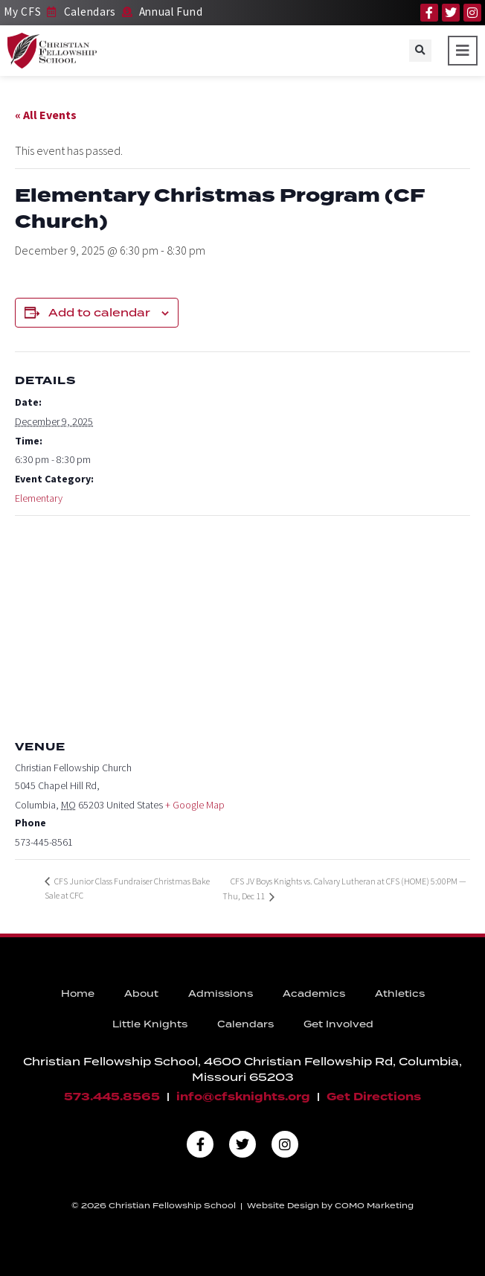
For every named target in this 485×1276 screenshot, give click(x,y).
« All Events (46, 114)
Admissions (220, 993)
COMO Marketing (374, 1205)
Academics (314, 993)
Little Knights (149, 1024)
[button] (420, 50)
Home (77, 993)
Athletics (400, 993)
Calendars (245, 1024)
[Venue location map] (242, 623)
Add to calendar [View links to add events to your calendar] (99, 312)
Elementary (38, 498)
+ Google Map (195, 804)
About (141, 993)
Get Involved (338, 1024)
